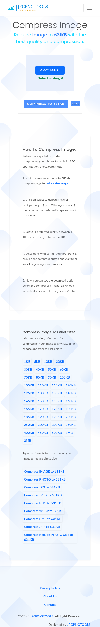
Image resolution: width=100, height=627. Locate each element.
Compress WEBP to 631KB (43, 511)
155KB (57, 401)
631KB (60, 35)
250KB (29, 425)
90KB (52, 377)
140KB (70, 393)
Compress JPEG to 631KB (43, 495)
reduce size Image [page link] (57, 183)
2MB (27, 440)
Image (39, 35)
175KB (57, 409)
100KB (65, 377)
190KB (43, 417)
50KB (52, 369)
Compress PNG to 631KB (42, 503)
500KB (57, 432)
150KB (43, 401)
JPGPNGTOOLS (41, 616)
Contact (50, 604)
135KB (57, 393)
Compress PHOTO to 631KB (45, 479)
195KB (57, 417)
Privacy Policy (50, 588)
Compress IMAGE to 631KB (44, 471)
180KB (70, 409)
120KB (70, 385)
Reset (75, 103)
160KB (70, 401)
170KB (43, 409)
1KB (27, 361)
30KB (28, 369)
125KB (29, 393)
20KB (60, 361)
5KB (37, 361)
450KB (43, 432)
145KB (29, 401)
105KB (29, 385)
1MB (69, 432)
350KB (70, 425)
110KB (43, 385)
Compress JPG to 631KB (42, 487)
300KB (43, 425)
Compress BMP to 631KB (42, 519)
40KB (40, 369)
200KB (70, 417)
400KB (29, 432)
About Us (50, 596)
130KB (43, 393)
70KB (28, 377)
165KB (29, 409)
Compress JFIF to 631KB (42, 527)
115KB (57, 385)
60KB (64, 369)
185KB (29, 417)
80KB (40, 377)
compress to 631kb (45, 104)
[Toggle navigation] (89, 8)
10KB (48, 361)
